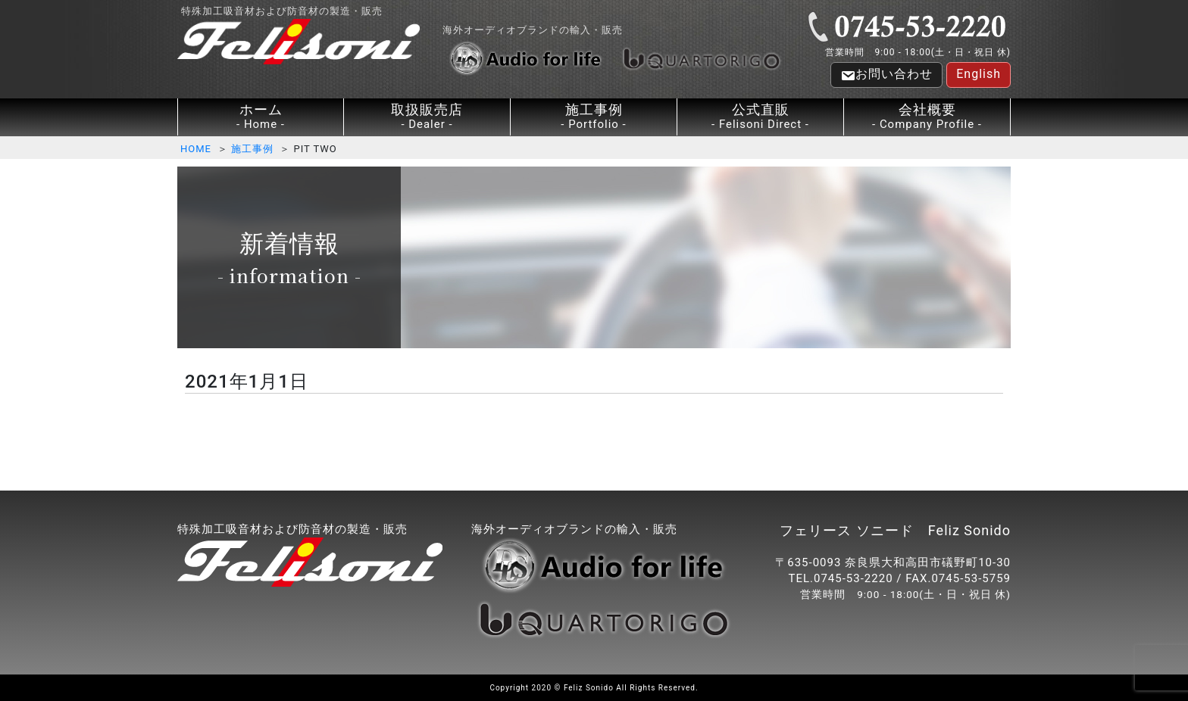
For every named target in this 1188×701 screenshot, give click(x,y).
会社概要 (927, 117)
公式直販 (760, 117)
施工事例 (594, 117)
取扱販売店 (427, 117)
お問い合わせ (886, 75)
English (978, 74)
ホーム (260, 117)
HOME (195, 148)
